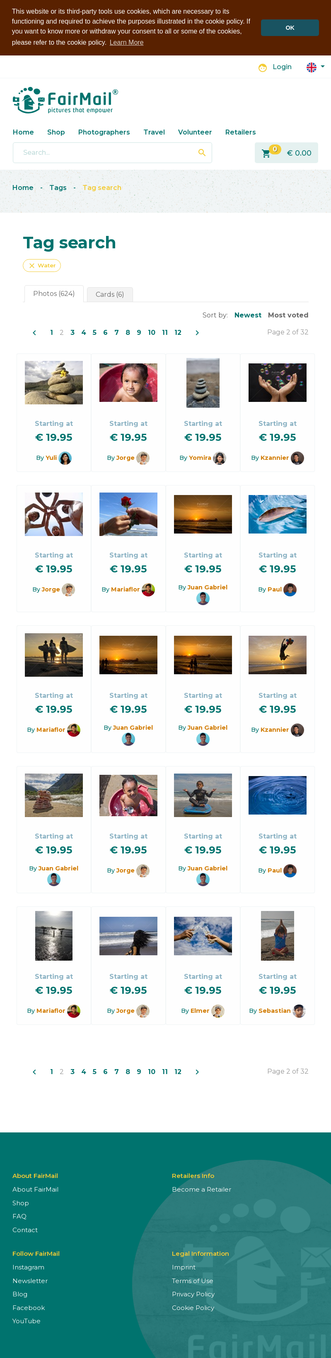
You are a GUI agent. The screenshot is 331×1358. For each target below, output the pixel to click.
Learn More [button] (127, 42)
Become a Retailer (201, 1189)
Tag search (101, 187)
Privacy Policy (193, 1294)
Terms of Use (192, 1280)
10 (151, 332)
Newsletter (30, 1280)
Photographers (104, 131)
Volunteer (195, 131)
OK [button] (290, 27)
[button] (316, 66)
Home (23, 131)
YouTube (26, 1320)
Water (42, 265)
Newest (247, 314)
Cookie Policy (193, 1307)
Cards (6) (110, 294)
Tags (58, 187)
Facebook (28, 1307)
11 (165, 332)
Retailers (240, 131)
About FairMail (35, 1189)
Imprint (184, 1267)
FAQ (19, 1216)
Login (282, 66)
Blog (19, 1294)
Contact (25, 1229)
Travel (154, 131)
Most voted (288, 314)
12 (177, 332)
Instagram (28, 1267)
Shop (56, 131)
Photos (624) (54, 293)
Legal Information (200, 1253)
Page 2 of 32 (288, 331)
